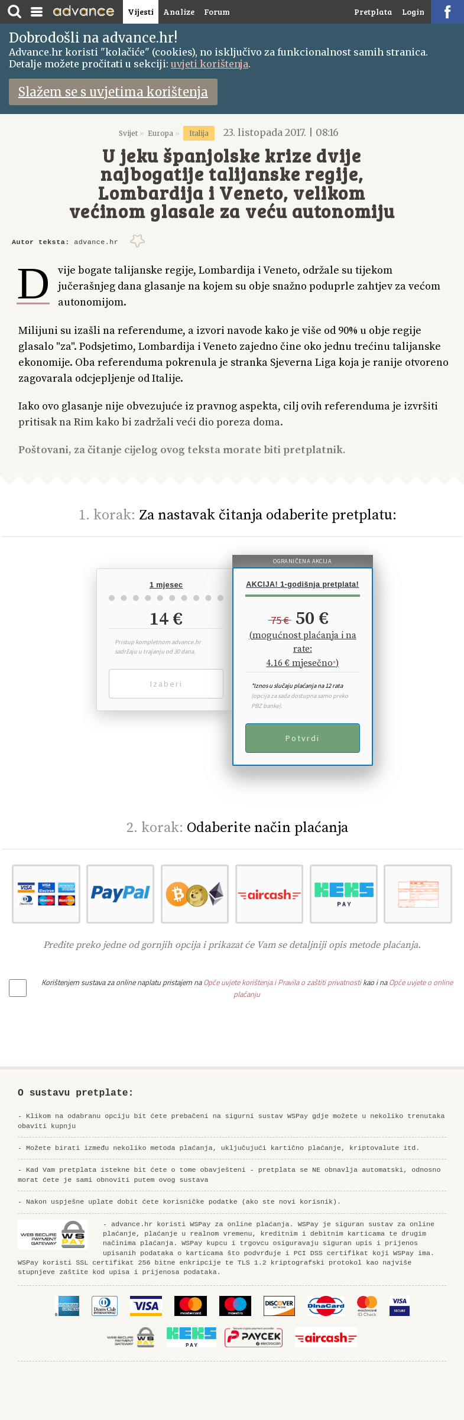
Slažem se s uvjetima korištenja (113, 92)
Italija (199, 133)
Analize (178, 11)
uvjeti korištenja (209, 64)
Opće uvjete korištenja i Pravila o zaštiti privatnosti (282, 982)
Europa (160, 133)
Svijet (128, 133)
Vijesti (141, 11)
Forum (217, 11)
